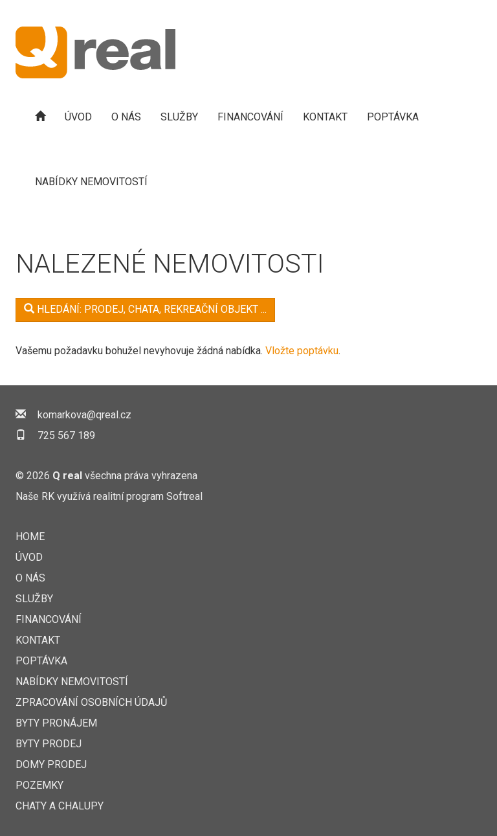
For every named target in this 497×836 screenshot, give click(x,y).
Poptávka (393, 117)
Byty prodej (49, 744)
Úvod (78, 117)
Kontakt (325, 117)
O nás (126, 117)
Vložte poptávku (301, 351)
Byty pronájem (56, 723)
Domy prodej (51, 764)
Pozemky (39, 785)
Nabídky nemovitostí (91, 181)
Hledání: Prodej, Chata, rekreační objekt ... (145, 309)
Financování (250, 117)
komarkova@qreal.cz (84, 415)
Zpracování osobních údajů (91, 702)
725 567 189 (66, 435)
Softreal (184, 496)
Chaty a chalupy (60, 806)
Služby (179, 117)
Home (30, 536)
